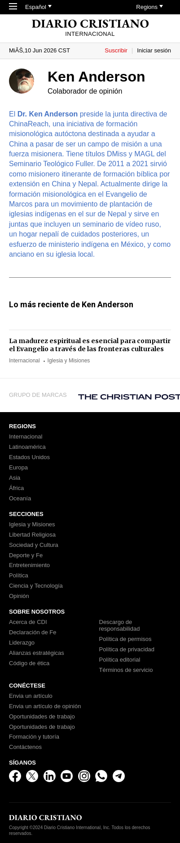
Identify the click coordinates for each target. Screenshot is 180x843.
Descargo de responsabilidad (119, 625)
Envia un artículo (31, 696)
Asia (14, 478)
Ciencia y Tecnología (36, 586)
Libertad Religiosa (32, 535)
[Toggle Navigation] (13, 7)
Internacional (24, 360)
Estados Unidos (29, 457)
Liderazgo (22, 643)
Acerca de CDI (28, 622)
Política (18, 575)
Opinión (19, 596)
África (16, 488)
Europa (18, 468)
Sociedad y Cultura (33, 545)
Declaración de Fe (33, 632)
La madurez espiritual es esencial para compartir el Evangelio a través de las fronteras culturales (90, 345)
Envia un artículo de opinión (45, 706)
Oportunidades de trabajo (42, 717)
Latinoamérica (27, 447)
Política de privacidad (127, 649)
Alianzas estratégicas (36, 653)
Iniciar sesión (154, 50)
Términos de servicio (126, 670)
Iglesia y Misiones (69, 360)
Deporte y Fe (26, 555)
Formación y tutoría (34, 737)
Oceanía (20, 498)
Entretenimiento (29, 565)
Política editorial (119, 660)
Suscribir (116, 50)
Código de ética (29, 663)
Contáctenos (25, 747)
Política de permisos (125, 639)
